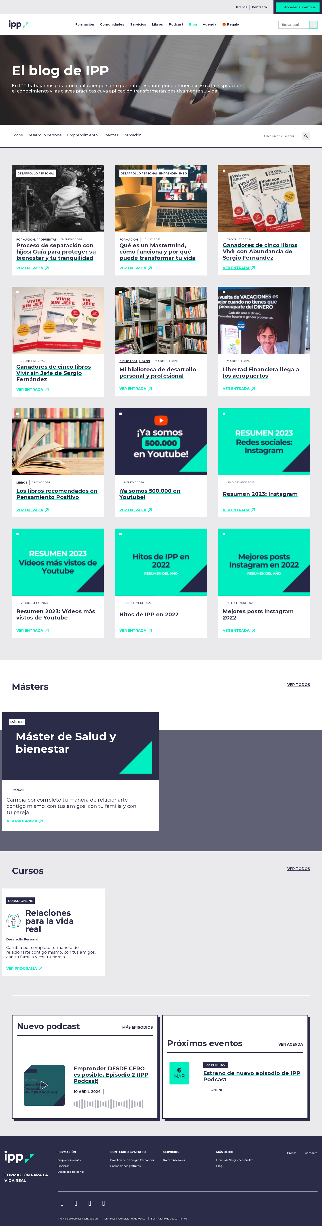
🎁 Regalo (230, 24)
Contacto (259, 7)
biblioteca (128, 361)
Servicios (138, 24)
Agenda (209, 24)
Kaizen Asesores (174, 1160)
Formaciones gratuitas (125, 1166)
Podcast (176, 24)
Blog (193, 24)
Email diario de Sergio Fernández (132, 1160)
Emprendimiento (173, 173)
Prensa (242, 7)
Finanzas (63, 1166)
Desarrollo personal (36, 173)
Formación (84, 24)
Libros (157, 24)
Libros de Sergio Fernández (234, 1160)
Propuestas (46, 239)
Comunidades (112, 24)
